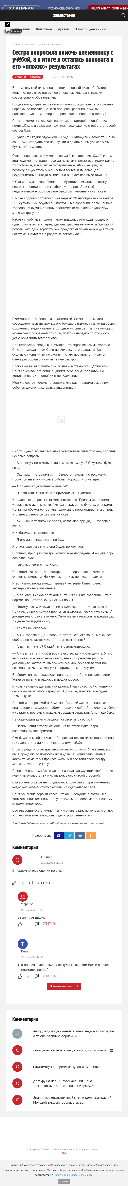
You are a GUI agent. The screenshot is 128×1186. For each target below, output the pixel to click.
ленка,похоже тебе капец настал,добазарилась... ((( (73, 1050)
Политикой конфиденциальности (73, 1174)
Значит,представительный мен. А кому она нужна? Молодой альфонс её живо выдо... (72, 1100)
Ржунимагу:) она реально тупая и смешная (66, 1067)
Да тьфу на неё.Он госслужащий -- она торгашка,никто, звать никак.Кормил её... (65, 1083)
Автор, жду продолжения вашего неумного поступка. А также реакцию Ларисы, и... (74, 1033)
